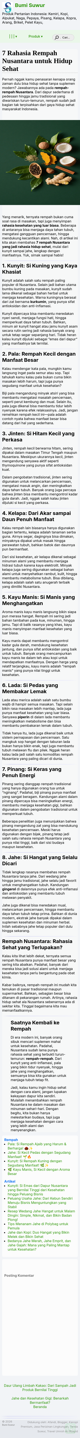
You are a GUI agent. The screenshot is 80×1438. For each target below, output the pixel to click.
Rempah (11, 1140)
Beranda (40, 1407)
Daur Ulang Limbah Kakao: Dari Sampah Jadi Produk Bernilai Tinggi (40, 1387)
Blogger (62, 1422)
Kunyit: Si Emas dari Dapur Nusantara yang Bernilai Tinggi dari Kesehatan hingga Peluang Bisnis (38, 1189)
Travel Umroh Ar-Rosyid (62, 1431)
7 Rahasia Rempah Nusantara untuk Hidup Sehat (37, 60)
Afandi (52, 1422)
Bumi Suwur (30, 5)
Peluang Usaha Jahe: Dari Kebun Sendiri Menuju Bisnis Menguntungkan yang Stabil (40, 1202)
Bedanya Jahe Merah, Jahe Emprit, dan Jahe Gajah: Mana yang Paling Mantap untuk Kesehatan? (39, 1245)
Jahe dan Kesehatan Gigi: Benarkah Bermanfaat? (39, 1400)
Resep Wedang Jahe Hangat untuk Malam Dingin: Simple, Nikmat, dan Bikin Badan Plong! (41, 1215)
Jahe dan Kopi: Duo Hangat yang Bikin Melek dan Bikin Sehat (38, 1234)
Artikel (9, 1181)
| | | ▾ (13, 36)
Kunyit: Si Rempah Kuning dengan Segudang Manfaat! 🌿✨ (35, 1163)
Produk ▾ (36, 36)
